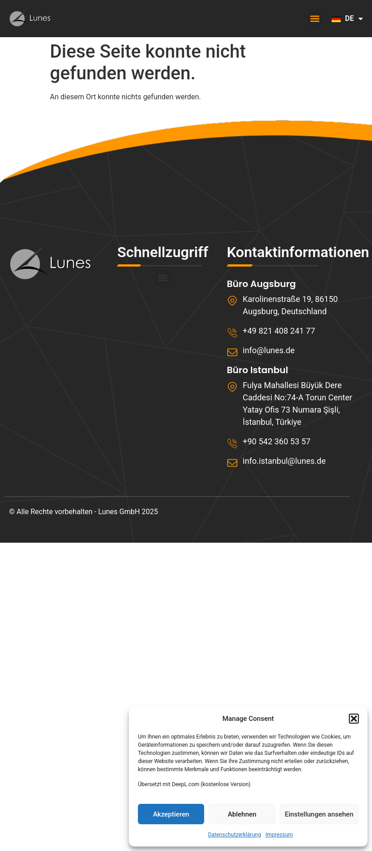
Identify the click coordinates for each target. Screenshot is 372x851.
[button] (353, 718)
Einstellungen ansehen (319, 814)
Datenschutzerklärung (234, 835)
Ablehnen (242, 814)
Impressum (279, 835)
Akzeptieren (171, 814)
